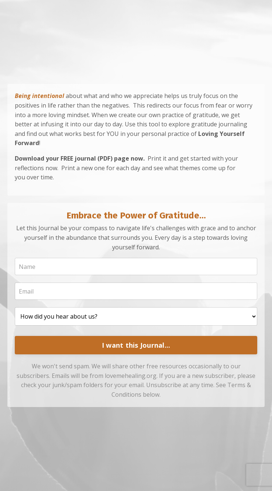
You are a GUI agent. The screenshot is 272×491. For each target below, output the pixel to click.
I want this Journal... (136, 345)
